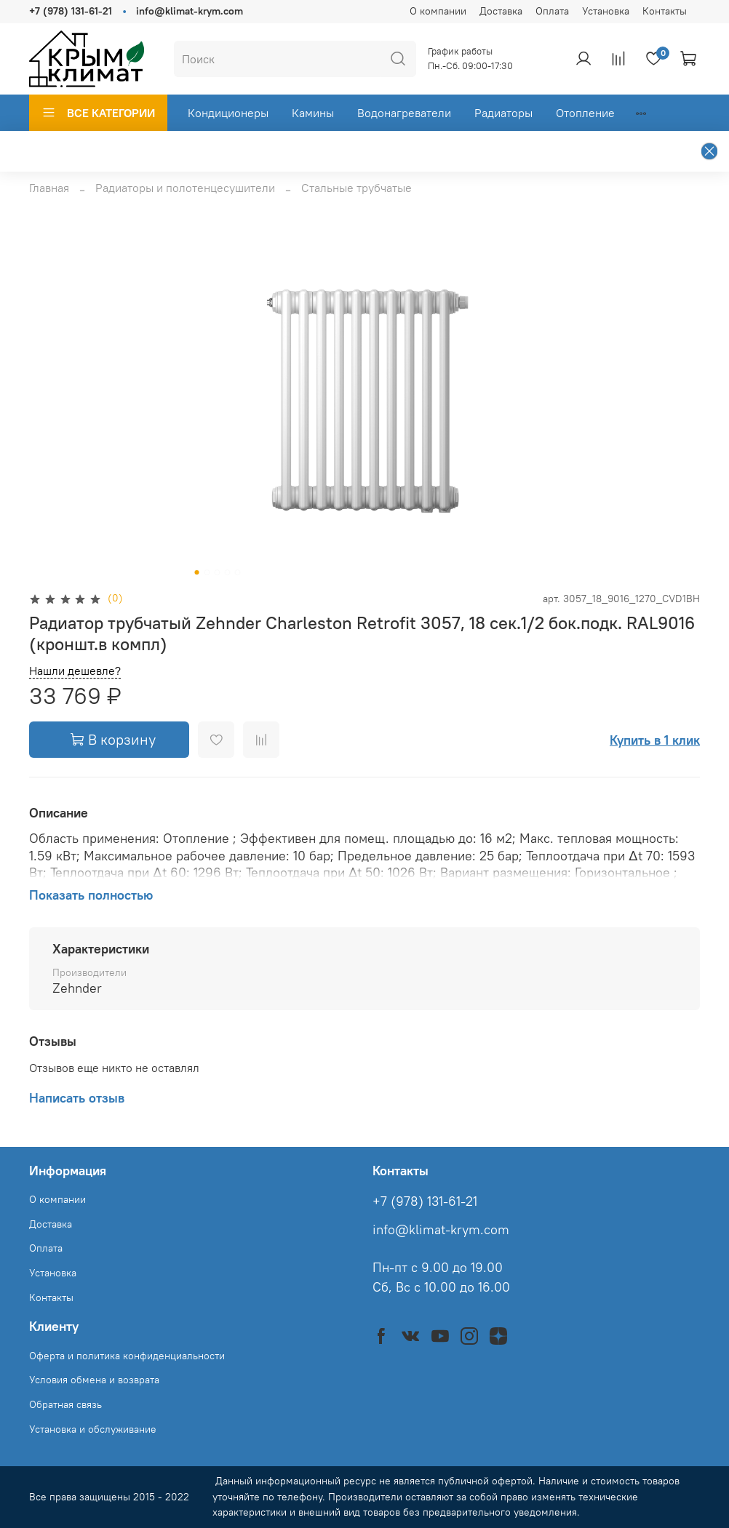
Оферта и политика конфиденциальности (127, 1355)
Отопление (585, 112)
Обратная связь (65, 1404)
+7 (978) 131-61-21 (70, 10)
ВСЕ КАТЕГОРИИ (98, 112)
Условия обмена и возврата (94, 1379)
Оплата (552, 10)
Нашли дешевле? (75, 671)
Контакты (664, 10)
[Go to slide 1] (197, 572)
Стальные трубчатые (356, 187)
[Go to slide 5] (238, 572)
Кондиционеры (228, 112)
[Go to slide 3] (217, 572)
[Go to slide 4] (228, 572)
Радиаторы (503, 112)
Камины (313, 112)
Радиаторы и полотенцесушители (185, 187)
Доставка (500, 10)
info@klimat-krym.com (189, 10)
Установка (605, 10)
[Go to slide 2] (207, 572)
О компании (438, 10)
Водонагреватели (404, 112)
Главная (49, 187)
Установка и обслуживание (92, 1429)
